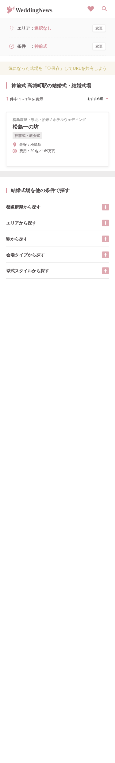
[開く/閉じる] (105, 207)
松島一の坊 (26, 126)
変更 (99, 28)
